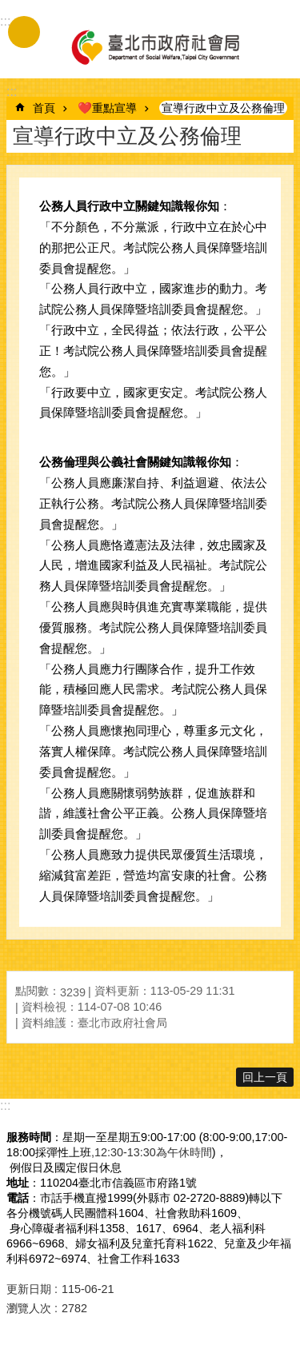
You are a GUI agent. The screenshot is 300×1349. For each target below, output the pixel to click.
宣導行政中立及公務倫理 (223, 108)
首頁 (44, 108)
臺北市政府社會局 (154, 46)
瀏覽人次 (28, 1308)
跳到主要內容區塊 (8, 8)
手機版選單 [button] (24, 32)
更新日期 (28, 1289)
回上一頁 (264, 1077)
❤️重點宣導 (107, 108)
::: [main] (11, 91)
